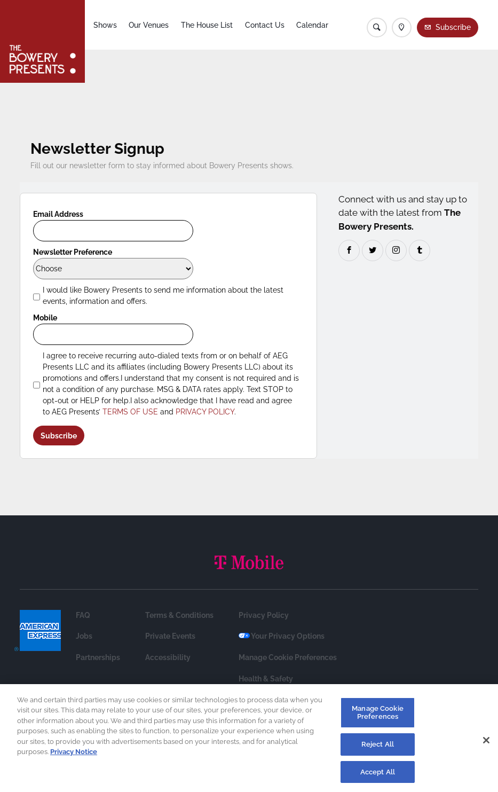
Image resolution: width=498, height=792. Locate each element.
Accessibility (168, 657)
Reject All (377, 747)
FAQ (83, 615)
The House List (207, 25)
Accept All (377, 775)
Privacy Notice (73, 755)
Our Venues (149, 25)
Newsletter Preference (72, 252)
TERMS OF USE (130, 411)
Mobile (45, 317)
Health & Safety (266, 679)
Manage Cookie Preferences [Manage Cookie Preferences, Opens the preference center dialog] (378, 716)
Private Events (170, 636)
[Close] (486, 743)
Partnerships (98, 657)
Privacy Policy (264, 615)
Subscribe (453, 27)
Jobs (84, 636)
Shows (105, 25)
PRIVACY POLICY (205, 411)
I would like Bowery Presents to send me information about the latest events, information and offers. (163, 295)
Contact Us (264, 25)
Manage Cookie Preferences (288, 657)
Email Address (58, 214)
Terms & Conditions (179, 615)
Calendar (312, 25)
